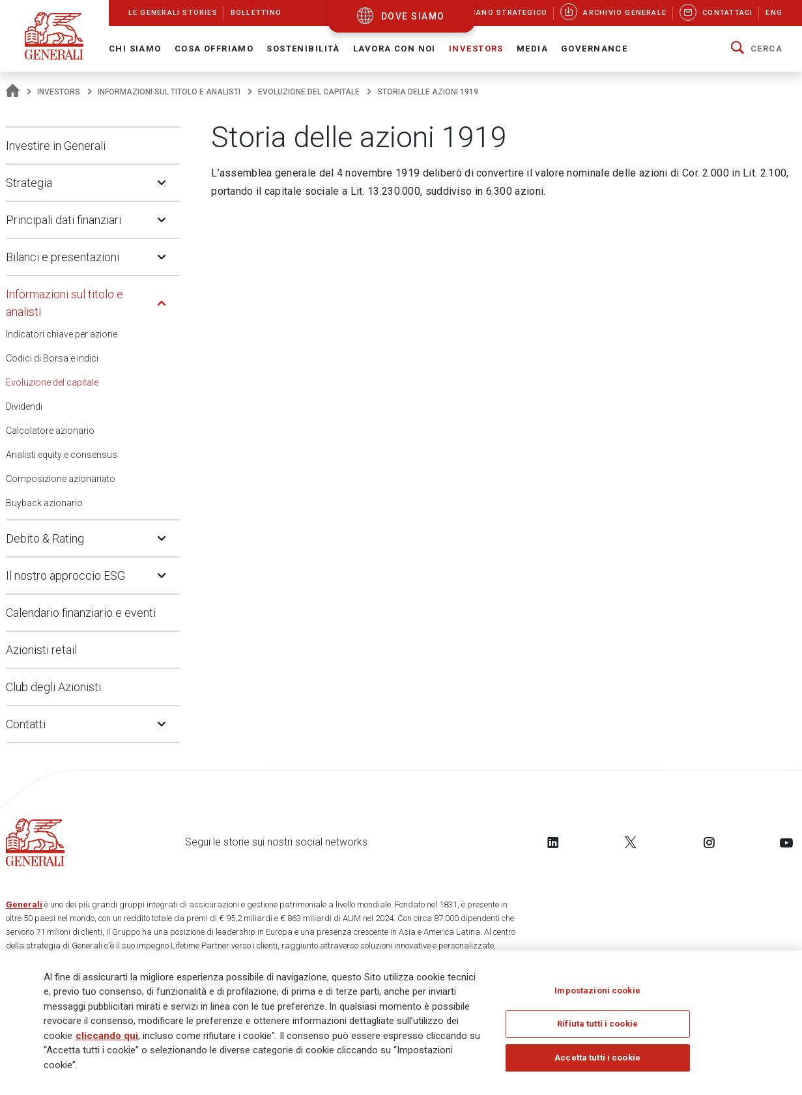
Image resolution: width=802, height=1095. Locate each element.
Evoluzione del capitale (309, 91)
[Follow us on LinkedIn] (553, 842)
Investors (58, 91)
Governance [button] (594, 48)
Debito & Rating (45, 538)
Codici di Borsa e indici (52, 358)
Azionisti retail (41, 650)
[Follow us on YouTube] (786, 842)
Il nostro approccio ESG (65, 575)
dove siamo (413, 16)
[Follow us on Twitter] (630, 842)
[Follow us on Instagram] (709, 842)
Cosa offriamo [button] (214, 48)
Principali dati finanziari (63, 220)
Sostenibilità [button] (303, 48)
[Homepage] (13, 92)
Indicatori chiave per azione (61, 334)
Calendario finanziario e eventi (81, 612)
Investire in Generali (56, 145)
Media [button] (532, 48)
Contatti (26, 724)
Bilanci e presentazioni (62, 257)
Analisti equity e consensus (61, 454)
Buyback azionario (44, 503)
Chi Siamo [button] (135, 48)
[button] (756, 49)
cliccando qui (107, 1036)
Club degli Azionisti (53, 687)
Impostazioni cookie (597, 992)
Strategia (29, 183)
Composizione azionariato (60, 479)
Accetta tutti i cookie (597, 1059)
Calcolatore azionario (50, 430)
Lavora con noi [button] (394, 48)
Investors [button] (476, 48)
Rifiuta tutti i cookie (597, 1025)
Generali (24, 904)
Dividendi (24, 406)
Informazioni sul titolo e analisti (169, 91)
